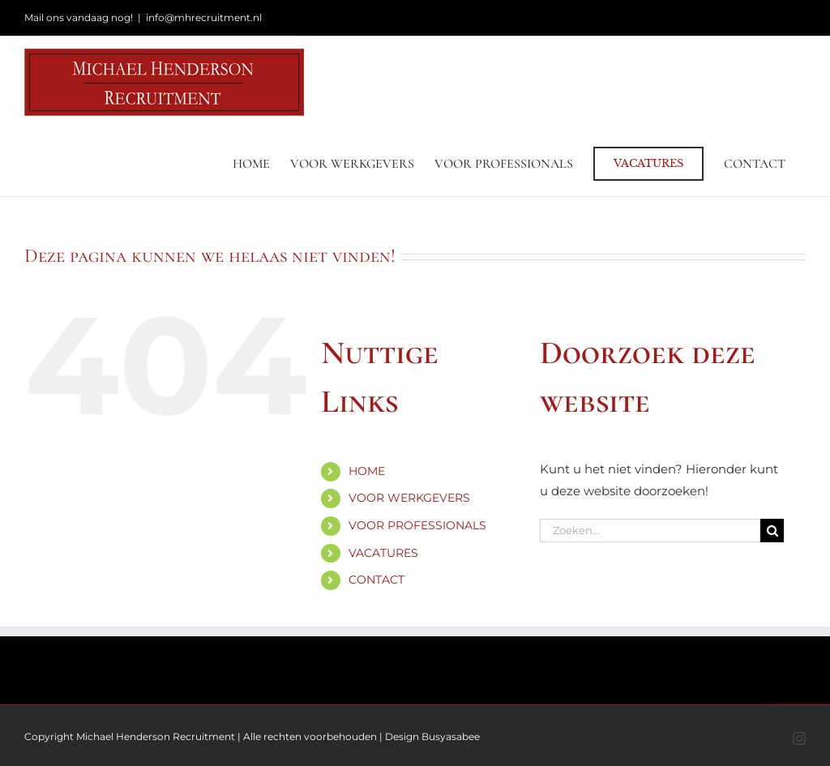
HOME (367, 471)
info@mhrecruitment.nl (204, 17)
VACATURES (383, 553)
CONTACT (376, 579)
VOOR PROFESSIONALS (417, 525)
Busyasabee (450, 736)
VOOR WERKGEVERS (409, 497)
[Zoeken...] (650, 530)
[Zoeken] (772, 530)
